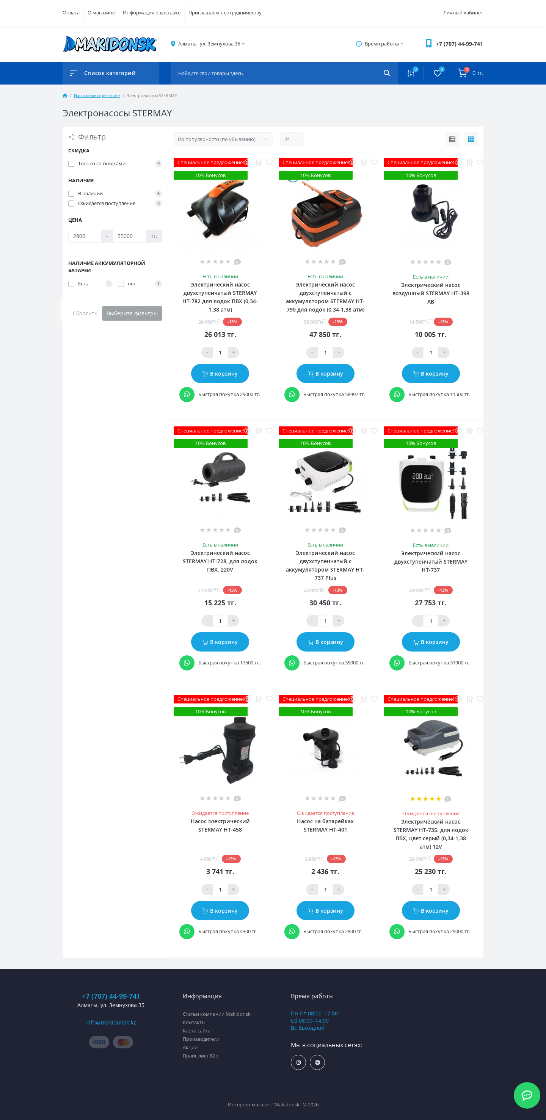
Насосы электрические (97, 95)
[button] (459, 44)
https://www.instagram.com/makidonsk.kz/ (299, 1062)
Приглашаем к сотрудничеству (225, 12)
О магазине (101, 12)
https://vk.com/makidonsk (317, 1062)
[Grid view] (471, 139)
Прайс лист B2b (200, 1055)
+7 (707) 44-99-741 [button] (111, 996)
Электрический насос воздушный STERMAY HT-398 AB (430, 293)
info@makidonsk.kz (110, 1022)
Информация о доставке (151, 12)
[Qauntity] (220, 352)
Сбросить (85, 313)
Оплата (71, 12)
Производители (201, 1038)
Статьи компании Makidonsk (217, 1013)
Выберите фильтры (132, 313)
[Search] (387, 73)
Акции (190, 1047)
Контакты (194, 1022)
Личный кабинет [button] (463, 12)
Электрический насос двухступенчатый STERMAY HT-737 (431, 561)
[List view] (452, 139)
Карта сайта (196, 1030)
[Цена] (85, 236)
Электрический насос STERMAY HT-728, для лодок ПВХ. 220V (220, 561)
